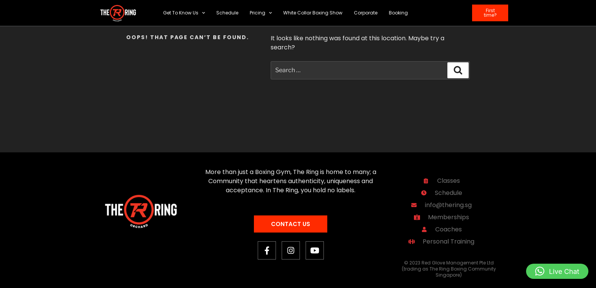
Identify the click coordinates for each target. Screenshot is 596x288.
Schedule (227, 12)
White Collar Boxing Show (312, 12)
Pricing (261, 13)
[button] (557, 271)
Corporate (365, 12)
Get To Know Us (184, 13)
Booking (398, 12)
